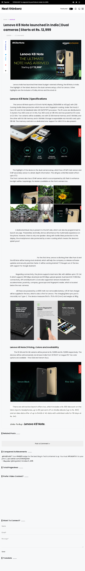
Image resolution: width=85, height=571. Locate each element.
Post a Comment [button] (42, 443)
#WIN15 (19, 456)
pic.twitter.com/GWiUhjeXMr (19, 459)
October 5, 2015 (27, 461)
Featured (63, 9)
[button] (71, 9)
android (12, 19)
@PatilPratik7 (7, 456)
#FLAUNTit (72, 456)
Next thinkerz (12, 9)
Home (5, 19)
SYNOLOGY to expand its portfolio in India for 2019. (31, 2)
